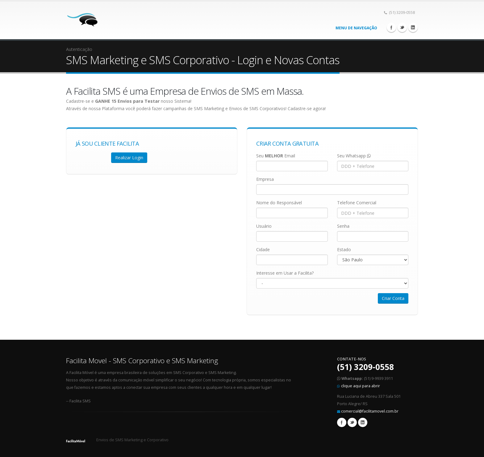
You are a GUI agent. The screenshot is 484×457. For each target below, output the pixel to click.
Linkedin (413, 27)
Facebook (391, 27)
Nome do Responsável (279, 203)
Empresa (265, 179)
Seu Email (275, 156)
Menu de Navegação (356, 28)
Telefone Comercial (356, 203)
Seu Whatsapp (354, 156)
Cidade (263, 249)
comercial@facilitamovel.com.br (369, 411)
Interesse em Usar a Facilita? (285, 273)
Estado (344, 249)
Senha (343, 226)
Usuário (264, 226)
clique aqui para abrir (360, 385)
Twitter (402, 27)
